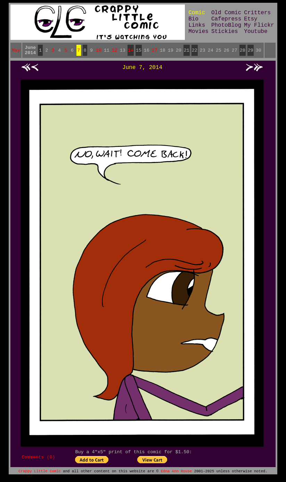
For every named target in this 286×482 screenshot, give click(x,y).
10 (98, 51)
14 (130, 51)
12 (114, 51)
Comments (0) (38, 461)
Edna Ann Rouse (176, 475)
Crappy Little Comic (39, 475)
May (16, 51)
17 (154, 51)
